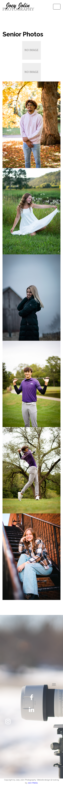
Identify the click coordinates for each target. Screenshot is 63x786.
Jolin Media (33, 783)
